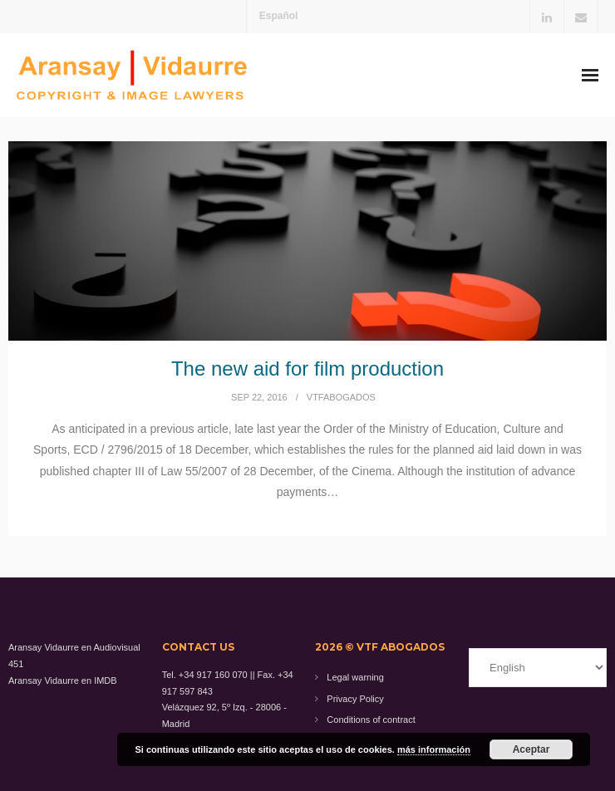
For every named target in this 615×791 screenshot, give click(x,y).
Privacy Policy (355, 699)
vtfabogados (341, 397)
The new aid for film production (307, 368)
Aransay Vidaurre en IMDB (62, 680)
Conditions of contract (371, 720)
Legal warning (355, 677)
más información (433, 749)
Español (278, 16)
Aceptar (531, 749)
